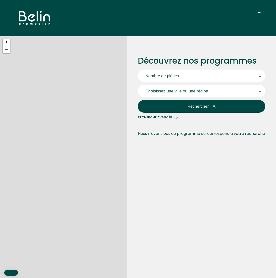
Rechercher (201, 106)
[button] (6, 42)
